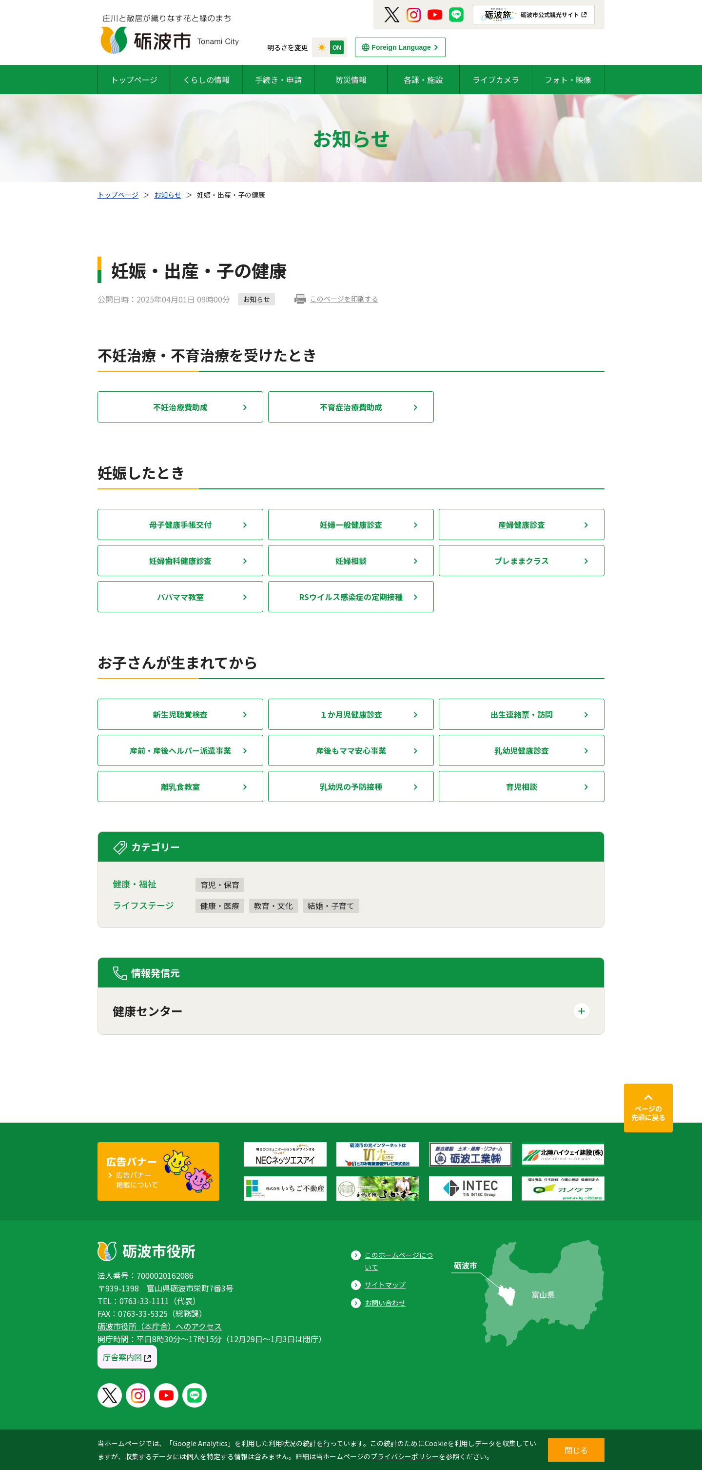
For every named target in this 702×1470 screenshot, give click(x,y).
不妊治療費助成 (180, 407)
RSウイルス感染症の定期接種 (351, 597)
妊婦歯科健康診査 (180, 560)
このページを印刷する (344, 298)
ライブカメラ (495, 79)
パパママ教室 (180, 597)
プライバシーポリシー (404, 1456)
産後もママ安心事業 (351, 750)
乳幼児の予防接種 (351, 786)
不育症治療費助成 (351, 407)
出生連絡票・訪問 (521, 714)
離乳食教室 (180, 786)
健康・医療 (219, 905)
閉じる (576, 1450)
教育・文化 (273, 905)
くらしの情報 (206, 79)
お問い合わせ (385, 1303)
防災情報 (351, 79)
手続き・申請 (278, 79)
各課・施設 (423, 79)
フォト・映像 (568, 79)
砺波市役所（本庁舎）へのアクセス (160, 1326)
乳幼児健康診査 (521, 750)
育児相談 (521, 786)
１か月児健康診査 (351, 714)
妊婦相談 (351, 560)
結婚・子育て (331, 905)
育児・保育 (219, 884)
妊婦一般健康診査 (351, 524)
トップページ (134, 79)
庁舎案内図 (122, 1357)
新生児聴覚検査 (180, 714)
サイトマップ (385, 1284)
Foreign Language (400, 47)
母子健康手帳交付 (180, 524)
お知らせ (167, 195)
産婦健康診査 (521, 524)
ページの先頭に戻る (648, 1113)
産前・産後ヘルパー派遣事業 (180, 750)
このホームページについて (399, 1261)
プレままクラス (521, 560)
